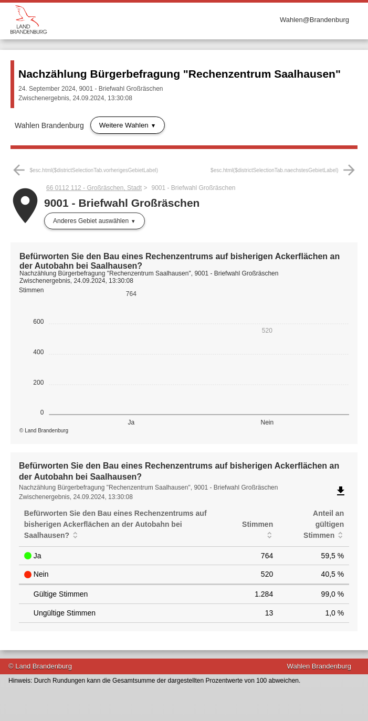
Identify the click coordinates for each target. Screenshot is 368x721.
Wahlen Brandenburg (49, 125)
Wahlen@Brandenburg (314, 20)
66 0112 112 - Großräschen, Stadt (94, 188)
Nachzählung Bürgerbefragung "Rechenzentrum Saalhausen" (179, 74)
